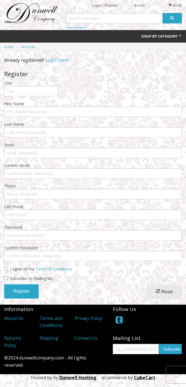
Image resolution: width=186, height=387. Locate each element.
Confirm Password (21, 247)
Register (111, 5)
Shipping (49, 338)
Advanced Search (76, 27)
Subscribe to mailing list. (31, 278)
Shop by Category (161, 36)
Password (13, 227)
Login (96, 5)
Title (8, 83)
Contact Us (86, 338)
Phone (10, 186)
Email (9, 144)
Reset (164, 291)
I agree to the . (41, 269)
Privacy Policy (88, 318)
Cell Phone (13, 206)
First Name (14, 103)
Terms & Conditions (54, 269)
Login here (57, 60)
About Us (14, 318)
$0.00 (175, 5)
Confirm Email (17, 165)
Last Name (14, 124)
